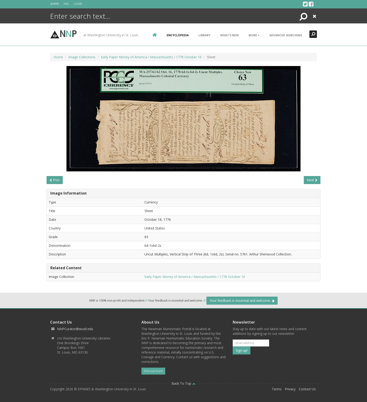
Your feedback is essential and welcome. (242, 300)
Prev (55, 180)
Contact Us (307, 389)
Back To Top (183, 383)
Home (58, 57)
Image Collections (81, 57)
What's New (229, 35)
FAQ (66, 3)
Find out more (153, 371)
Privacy (290, 389)
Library (204, 35)
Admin (54, 3)
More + (254, 35)
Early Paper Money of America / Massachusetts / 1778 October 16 (151, 57)
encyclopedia (178, 35)
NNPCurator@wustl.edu (75, 329)
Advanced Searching (285, 35)
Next (312, 180)
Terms (277, 389)
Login (78, 3)
